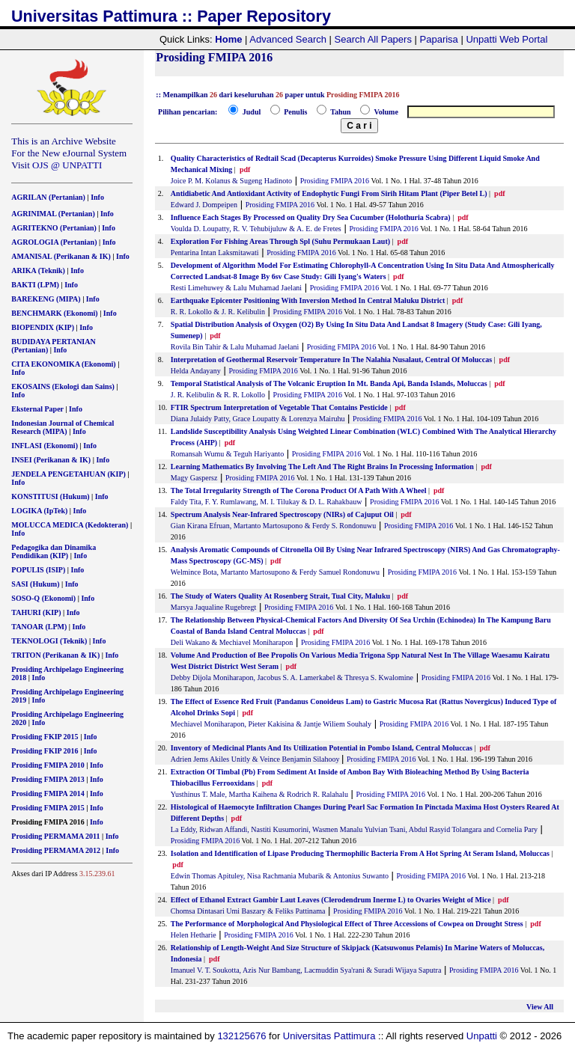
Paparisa (439, 39)
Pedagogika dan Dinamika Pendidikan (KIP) (53, 551)
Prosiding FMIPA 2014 (47, 793)
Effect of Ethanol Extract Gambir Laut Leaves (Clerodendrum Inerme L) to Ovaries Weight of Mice (331, 900)
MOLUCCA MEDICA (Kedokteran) (69, 525)
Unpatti (481, 1036)
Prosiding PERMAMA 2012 (55, 850)
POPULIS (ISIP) (38, 570)
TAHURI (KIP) (36, 612)
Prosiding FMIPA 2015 (47, 808)
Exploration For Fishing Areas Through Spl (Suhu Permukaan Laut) (280, 241)
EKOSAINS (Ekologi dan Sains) (63, 386)
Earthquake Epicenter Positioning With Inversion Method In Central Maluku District (308, 300)
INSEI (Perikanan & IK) (51, 460)
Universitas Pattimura (329, 1036)
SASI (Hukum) (35, 584)
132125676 (241, 1036)
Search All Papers (373, 39)
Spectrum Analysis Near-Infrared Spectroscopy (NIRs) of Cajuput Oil (282, 514)
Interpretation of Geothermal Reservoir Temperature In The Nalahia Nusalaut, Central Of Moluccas (331, 359)
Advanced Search (287, 39)
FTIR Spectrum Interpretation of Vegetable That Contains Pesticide (279, 407)
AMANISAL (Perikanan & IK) (61, 256)
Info (97, 197)
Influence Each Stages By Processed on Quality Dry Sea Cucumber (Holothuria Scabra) (311, 217)
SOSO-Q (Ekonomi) (43, 598)
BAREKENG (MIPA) (45, 299)
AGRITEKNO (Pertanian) (54, 228)
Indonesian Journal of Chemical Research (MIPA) (62, 427)
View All (539, 1007)
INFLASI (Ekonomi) (44, 445)
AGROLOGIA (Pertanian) (54, 242)
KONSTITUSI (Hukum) (50, 496)
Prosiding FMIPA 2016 (334, 181)
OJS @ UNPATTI (67, 165)
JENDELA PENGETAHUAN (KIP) (68, 474)
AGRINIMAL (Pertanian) (52, 214)
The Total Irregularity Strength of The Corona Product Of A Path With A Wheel (299, 490)
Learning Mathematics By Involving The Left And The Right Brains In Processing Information (322, 466)
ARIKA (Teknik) (38, 270)
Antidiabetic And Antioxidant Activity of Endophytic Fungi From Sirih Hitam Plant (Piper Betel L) (330, 193)
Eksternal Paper (37, 409)
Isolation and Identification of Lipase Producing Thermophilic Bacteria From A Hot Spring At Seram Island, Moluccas (360, 853)
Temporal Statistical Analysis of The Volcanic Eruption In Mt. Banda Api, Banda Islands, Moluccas (330, 383)
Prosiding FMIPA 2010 (47, 765)
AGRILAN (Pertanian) (48, 197)
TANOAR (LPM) (39, 627)
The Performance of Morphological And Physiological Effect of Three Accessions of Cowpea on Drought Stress (347, 924)
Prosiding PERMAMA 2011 (55, 836)
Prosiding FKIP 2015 (44, 737)
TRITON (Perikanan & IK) (55, 655)
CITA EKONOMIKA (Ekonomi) (63, 364)
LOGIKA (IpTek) (39, 511)
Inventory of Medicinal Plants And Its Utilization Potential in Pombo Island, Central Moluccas (321, 748)
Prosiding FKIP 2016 (44, 751)
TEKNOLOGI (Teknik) (49, 641)
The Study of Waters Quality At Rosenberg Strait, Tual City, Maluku (280, 596)
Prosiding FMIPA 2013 (47, 779)
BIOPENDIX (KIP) (42, 327)
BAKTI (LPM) (35, 285)
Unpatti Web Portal (506, 39)
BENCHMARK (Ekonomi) (54, 313)
